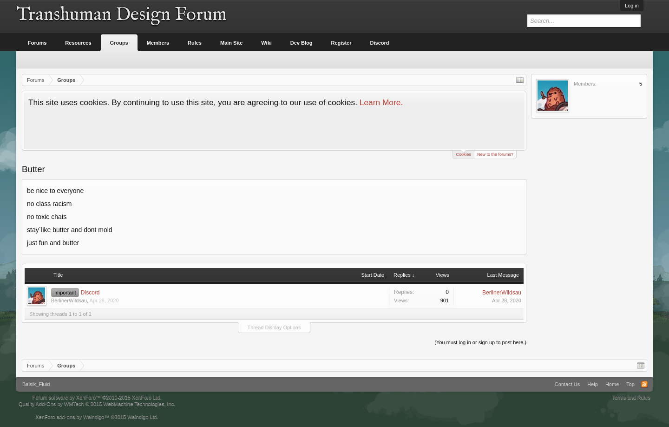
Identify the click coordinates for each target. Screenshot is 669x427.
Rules (195, 43)
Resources (78, 43)
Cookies (463, 154)
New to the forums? (495, 154)
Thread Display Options (274, 327)
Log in (632, 5)
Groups (119, 43)
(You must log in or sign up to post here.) (480, 342)
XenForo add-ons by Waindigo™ (72, 417)
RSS (644, 384)
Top (630, 384)
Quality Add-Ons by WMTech (97, 404)
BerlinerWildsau (69, 300)
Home (612, 384)
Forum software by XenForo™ (97, 397)
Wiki (266, 43)
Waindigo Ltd (142, 417)
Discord (90, 292)
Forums (37, 43)
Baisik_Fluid (36, 384)
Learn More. (381, 102)
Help (592, 384)
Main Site (231, 43)
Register (341, 43)
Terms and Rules (631, 397)
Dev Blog (301, 43)
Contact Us (567, 384)
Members (158, 43)
